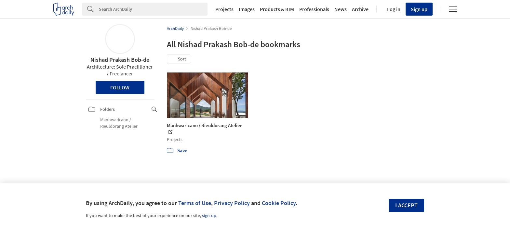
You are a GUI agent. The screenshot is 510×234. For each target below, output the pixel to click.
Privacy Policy (232, 203)
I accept (406, 205)
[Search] (153, 9)
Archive (360, 9)
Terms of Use (194, 203)
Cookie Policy (279, 203)
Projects (224, 9)
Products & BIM (277, 9)
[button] (178, 59)
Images (247, 9)
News (340, 9)
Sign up (419, 9)
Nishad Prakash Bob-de (119, 59)
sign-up (209, 215)
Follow (119, 87)
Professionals (314, 9)
